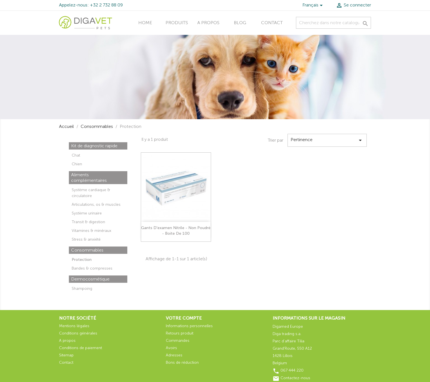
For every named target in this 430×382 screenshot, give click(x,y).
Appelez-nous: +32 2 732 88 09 (91, 5)
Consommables (87, 250)
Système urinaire (87, 213)
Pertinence (327, 140)
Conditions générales (78, 333)
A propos (208, 22)
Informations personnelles (189, 326)
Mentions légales (74, 326)
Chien (77, 164)
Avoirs (171, 347)
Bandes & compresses (92, 268)
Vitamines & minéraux (91, 230)
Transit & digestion (88, 222)
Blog (240, 22)
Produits (177, 22)
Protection (82, 259)
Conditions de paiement (80, 347)
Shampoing (82, 288)
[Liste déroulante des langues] (313, 5)
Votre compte (184, 318)
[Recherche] (333, 23)
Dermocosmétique (90, 279)
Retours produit (179, 333)
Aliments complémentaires (89, 177)
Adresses (174, 355)
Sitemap (66, 355)
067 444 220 (292, 370)
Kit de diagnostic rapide (94, 145)
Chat (76, 155)
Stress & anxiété (86, 239)
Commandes (177, 340)
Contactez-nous (295, 378)
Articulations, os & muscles (96, 204)
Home (145, 22)
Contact (272, 22)
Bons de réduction (182, 362)
